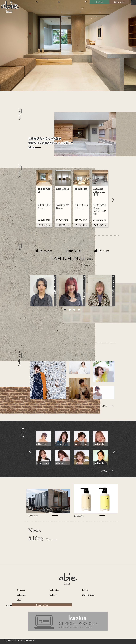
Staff (19, 600)
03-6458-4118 (99, 220)
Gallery (53, 595)
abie (43, 250)
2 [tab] (70, 310)
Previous (31, 198)
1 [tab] (65, 310)
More (31, 147)
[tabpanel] (44, 198)
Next (112, 198)
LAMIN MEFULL (72, 258)
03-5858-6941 (44, 220)
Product (85, 590)
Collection (54, 590)
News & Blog (88, 595)
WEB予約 (44, 225)
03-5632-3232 (62, 220)
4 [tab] (79, 310)
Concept (21, 590)
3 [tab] (74, 310)
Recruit (99, 2)
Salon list (21, 595)
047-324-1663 (81, 220)
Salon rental (119, 2)
